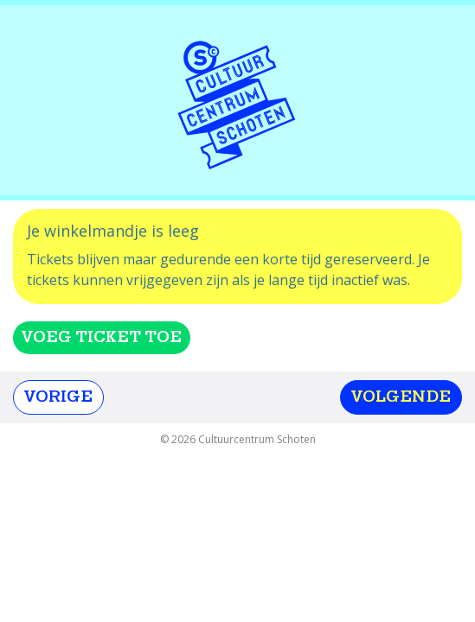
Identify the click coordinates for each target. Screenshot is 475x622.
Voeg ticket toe (102, 337)
